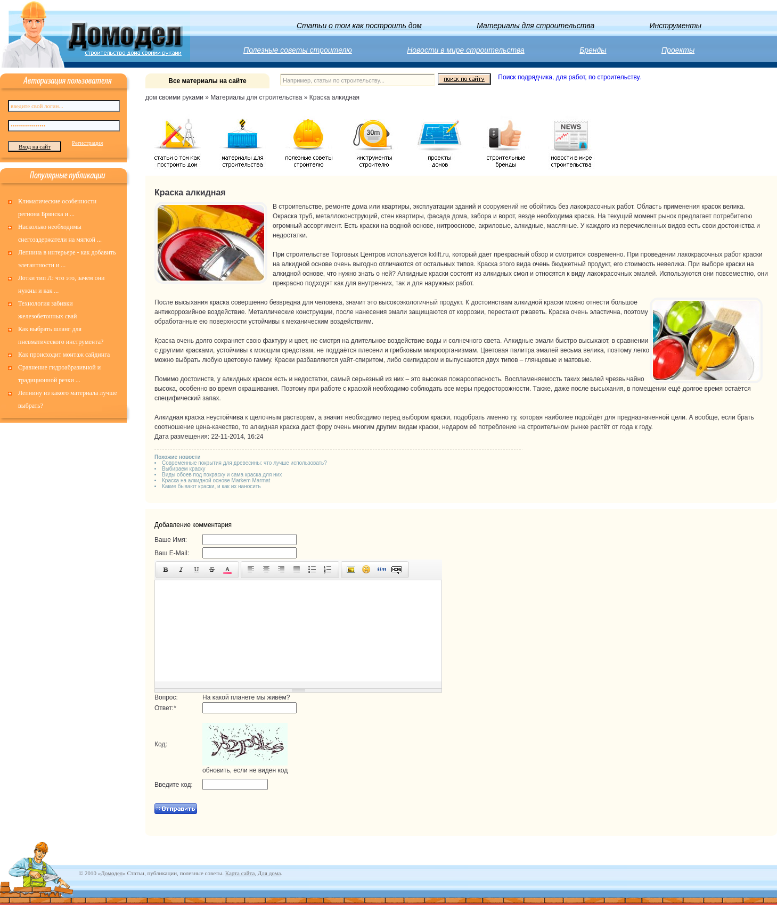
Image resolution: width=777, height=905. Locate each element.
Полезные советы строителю (297, 50)
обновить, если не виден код (245, 770)
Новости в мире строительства (466, 50)
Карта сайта (240, 873)
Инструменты (676, 25)
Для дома (269, 873)
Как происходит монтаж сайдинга (64, 354)
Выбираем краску (184, 469)
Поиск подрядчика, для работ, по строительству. (569, 77)
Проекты (677, 50)
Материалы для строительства (535, 25)
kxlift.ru (439, 254)
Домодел (111, 873)
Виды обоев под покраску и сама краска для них (222, 475)
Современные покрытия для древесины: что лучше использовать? (244, 463)
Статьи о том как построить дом (359, 25)
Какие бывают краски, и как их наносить (211, 486)
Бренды (592, 50)
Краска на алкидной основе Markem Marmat (216, 480)
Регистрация (87, 142)
